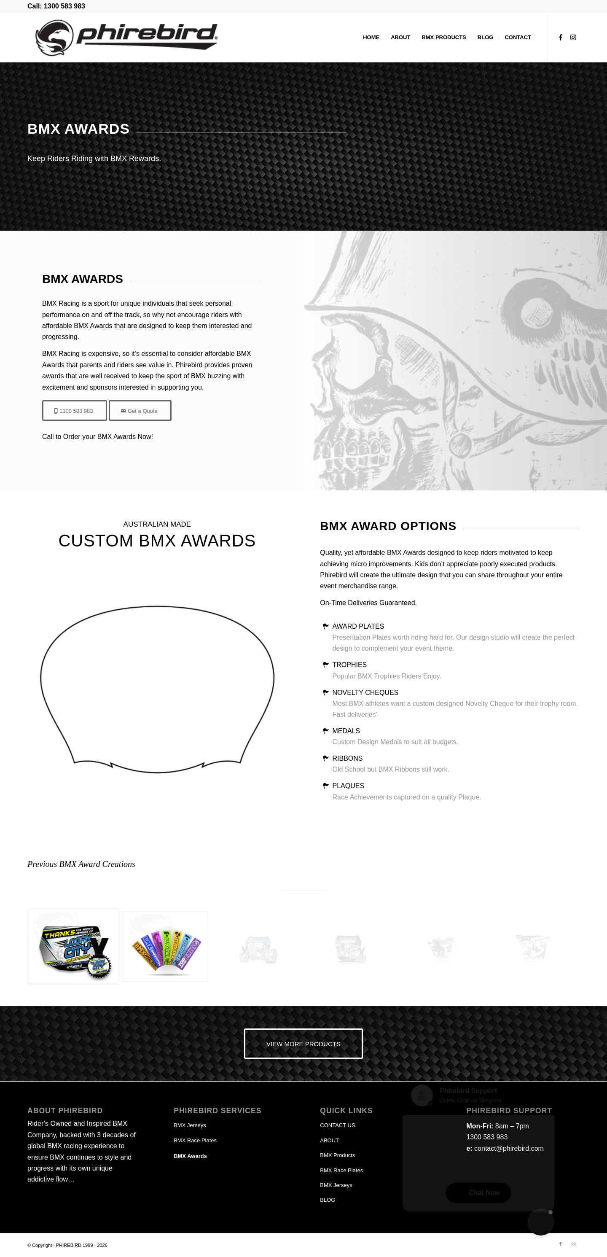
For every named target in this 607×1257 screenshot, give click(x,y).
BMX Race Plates (195, 1140)
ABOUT (329, 1140)
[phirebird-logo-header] (111, 37)
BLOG (327, 1200)
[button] (540, 1222)
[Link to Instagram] (573, 37)
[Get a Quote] (140, 410)
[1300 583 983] (74, 410)
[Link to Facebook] (560, 37)
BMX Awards (190, 1156)
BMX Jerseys (190, 1125)
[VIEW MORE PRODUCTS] (303, 1043)
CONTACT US (337, 1125)
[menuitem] (371, 37)
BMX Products (337, 1155)
